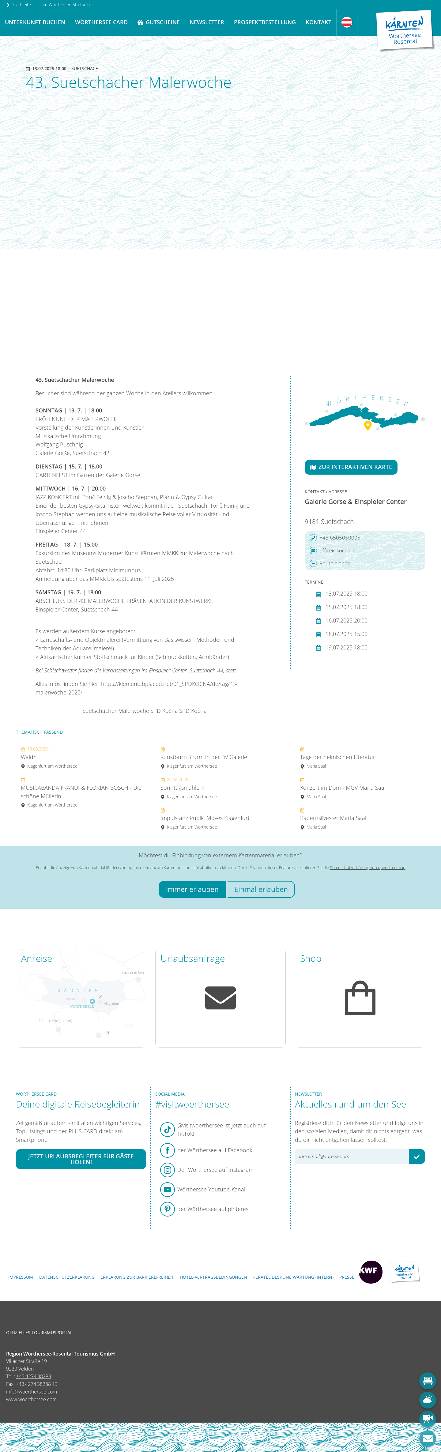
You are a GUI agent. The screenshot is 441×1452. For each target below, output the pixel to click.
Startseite (18, 4)
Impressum (20, 1277)
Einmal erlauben (261, 889)
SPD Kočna (164, 710)
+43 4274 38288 (33, 1376)
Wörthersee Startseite (66, 4)
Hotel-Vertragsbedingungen (213, 1277)
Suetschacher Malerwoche (115, 710)
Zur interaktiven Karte (351, 467)
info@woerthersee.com (31, 1391)
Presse (346, 1277)
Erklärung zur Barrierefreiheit (137, 1277)
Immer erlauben (192, 889)
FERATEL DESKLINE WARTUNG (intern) (293, 1277)
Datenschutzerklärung (67, 1277)
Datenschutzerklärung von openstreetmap (367, 867)
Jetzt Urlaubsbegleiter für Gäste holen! (81, 1159)
